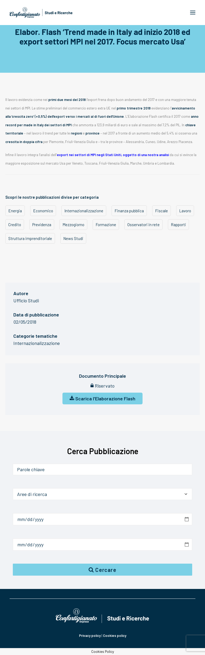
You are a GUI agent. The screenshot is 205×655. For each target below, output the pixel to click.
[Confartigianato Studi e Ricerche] (41, 12)
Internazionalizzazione (83, 210)
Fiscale (161, 210)
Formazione (106, 224)
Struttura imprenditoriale (30, 238)
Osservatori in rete (143, 224)
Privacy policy (90, 635)
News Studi (73, 238)
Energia (15, 210)
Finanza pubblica (129, 210)
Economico (43, 210)
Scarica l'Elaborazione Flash (102, 398)
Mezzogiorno (73, 224)
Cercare (102, 570)
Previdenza (41, 224)
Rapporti (178, 224)
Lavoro (185, 210)
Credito (14, 224)
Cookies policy (114, 635)
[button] (192, 12)
